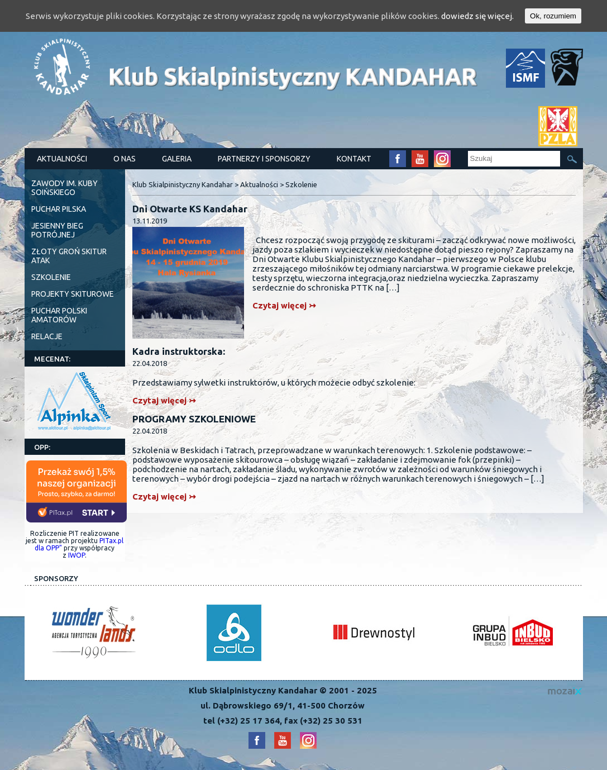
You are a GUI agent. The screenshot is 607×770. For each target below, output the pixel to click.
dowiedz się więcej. (477, 16)
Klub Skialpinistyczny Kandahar (182, 184)
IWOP (76, 555)
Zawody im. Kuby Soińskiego (64, 188)
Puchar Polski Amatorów (59, 315)
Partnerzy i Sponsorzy (264, 158)
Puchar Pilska (58, 209)
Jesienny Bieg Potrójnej (57, 230)
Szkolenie (51, 277)
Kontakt (354, 158)
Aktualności (62, 158)
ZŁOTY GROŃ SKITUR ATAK (69, 256)
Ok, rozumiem (553, 16)
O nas (124, 158)
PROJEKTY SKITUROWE (72, 293)
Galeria (177, 158)
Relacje (47, 336)
